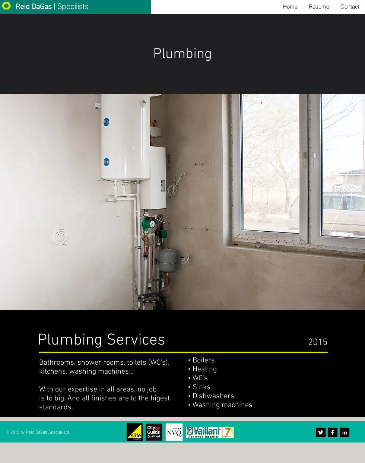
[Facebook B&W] (332, 432)
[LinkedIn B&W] (344, 432)
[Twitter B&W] (321, 432)
